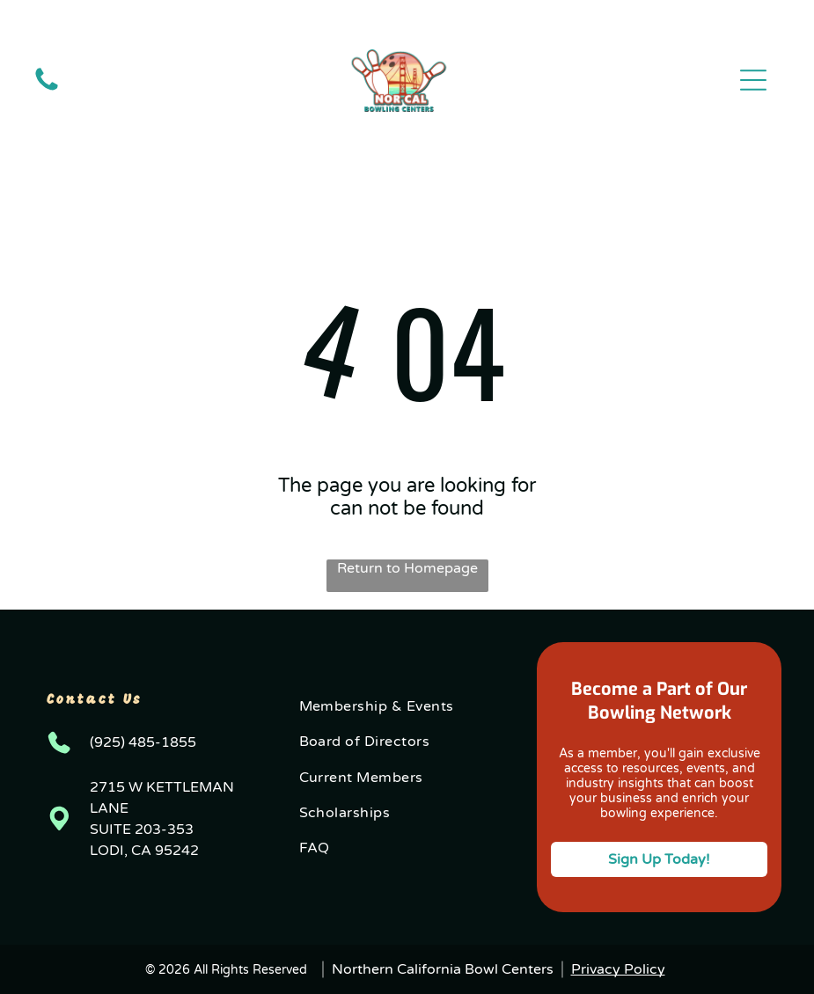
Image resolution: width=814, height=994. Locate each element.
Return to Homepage (407, 568)
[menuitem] (407, 706)
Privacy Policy (618, 969)
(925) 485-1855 (143, 742)
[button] (753, 80)
